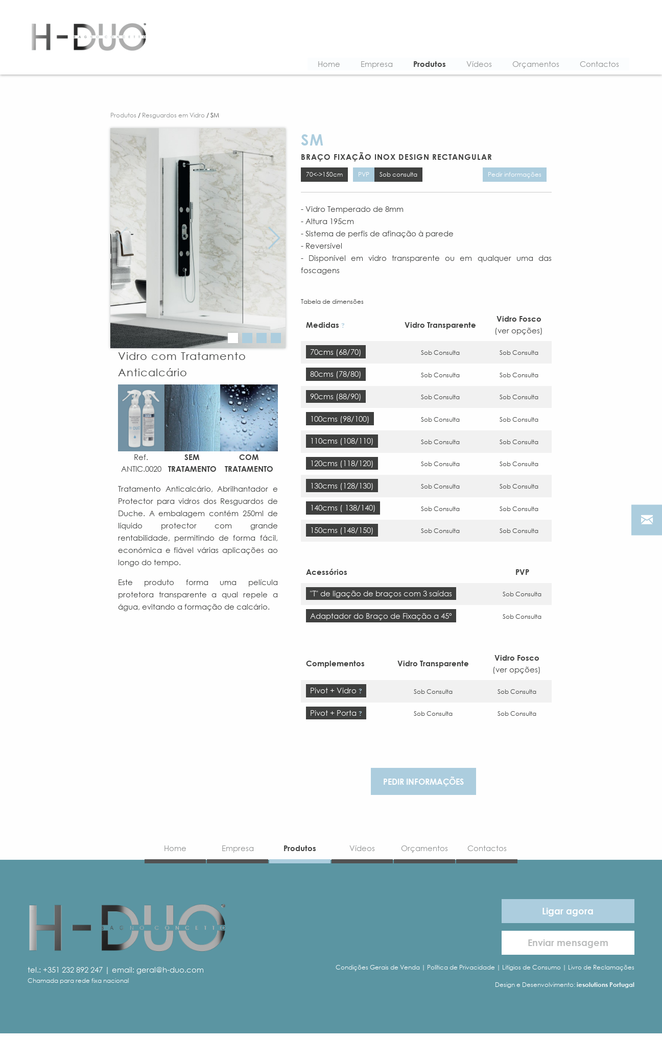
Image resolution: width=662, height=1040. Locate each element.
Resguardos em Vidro (173, 117)
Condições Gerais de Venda (378, 974)
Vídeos (472, 64)
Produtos (422, 64)
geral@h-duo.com (170, 975)
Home (322, 64)
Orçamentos (528, 64)
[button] (233, 339)
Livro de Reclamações (601, 974)
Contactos (592, 64)
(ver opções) (518, 333)
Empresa (369, 64)
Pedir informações (514, 177)
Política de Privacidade (461, 974)
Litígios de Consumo (531, 974)
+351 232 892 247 (73, 975)
